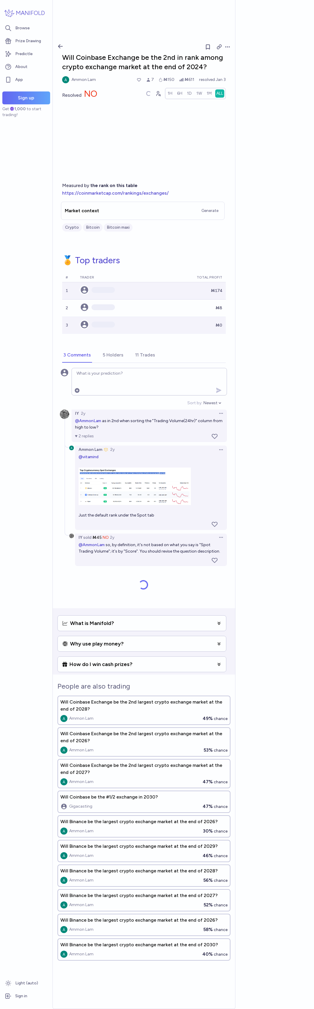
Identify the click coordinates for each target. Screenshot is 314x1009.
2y (83, 413)
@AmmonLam (88, 420)
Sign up (26, 98)
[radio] (170, 93)
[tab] (77, 355)
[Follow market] (208, 47)
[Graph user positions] (158, 93)
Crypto (72, 227)
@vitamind (89, 456)
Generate (209, 210)
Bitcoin (93, 227)
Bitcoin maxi (118, 227)
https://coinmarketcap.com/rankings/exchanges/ (115, 193)
